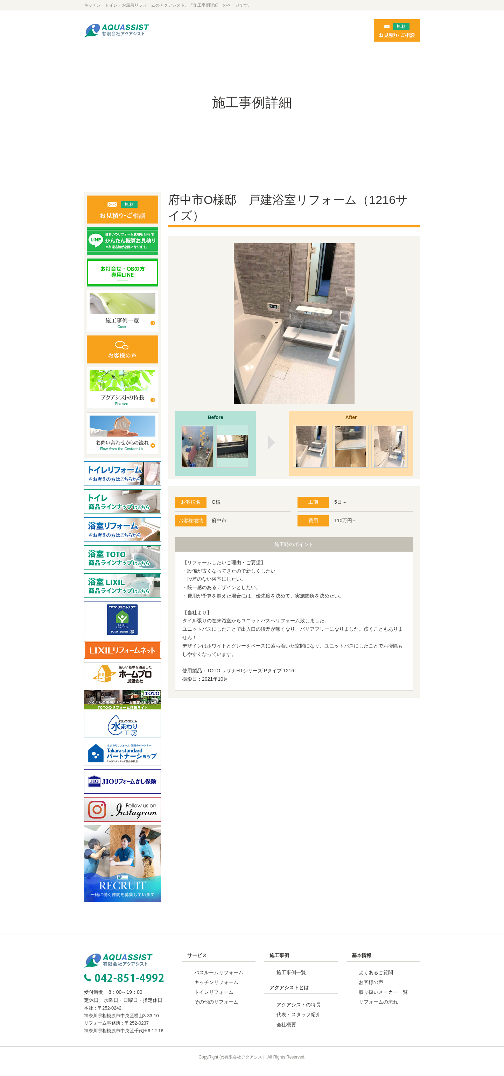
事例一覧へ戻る (294, 735)
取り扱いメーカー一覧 (383, 1000)
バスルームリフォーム (218, 981)
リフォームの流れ (378, 1010)
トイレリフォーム (213, 1000)
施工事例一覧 (291, 981)
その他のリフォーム (216, 1010)
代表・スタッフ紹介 (298, 1023)
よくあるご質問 (376, 981)
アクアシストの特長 (298, 1013)
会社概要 (286, 1033)
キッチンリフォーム (216, 990)
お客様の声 (371, 990)
